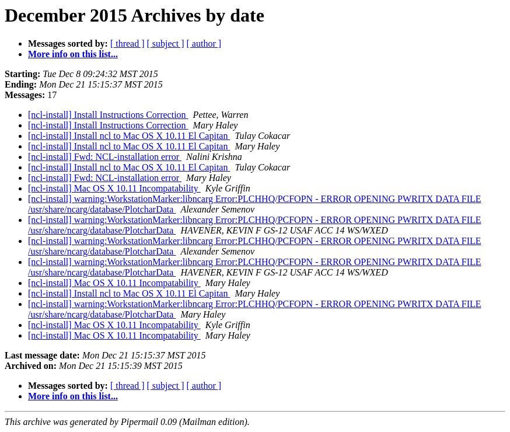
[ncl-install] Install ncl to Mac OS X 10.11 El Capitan (129, 136)
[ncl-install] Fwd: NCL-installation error (104, 157)
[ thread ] (127, 43)
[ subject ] (165, 43)
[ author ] (204, 43)
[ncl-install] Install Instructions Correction (108, 115)
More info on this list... (73, 54)
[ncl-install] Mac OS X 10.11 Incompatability (114, 188)
